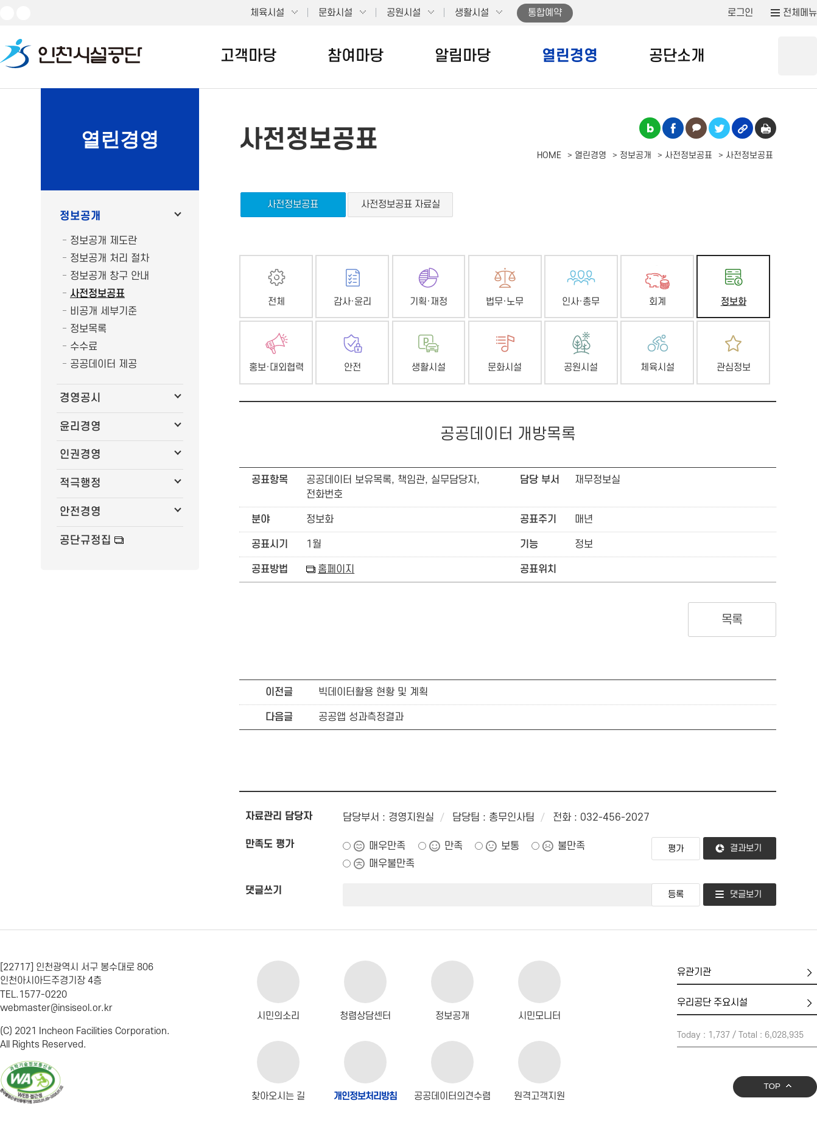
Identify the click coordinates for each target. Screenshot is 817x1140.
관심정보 (734, 368)
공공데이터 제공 (103, 364)
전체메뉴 (800, 12)
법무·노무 (505, 302)
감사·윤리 (352, 302)
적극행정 (80, 483)
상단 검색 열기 (797, 55)
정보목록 (88, 329)
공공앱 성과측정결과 (361, 717)
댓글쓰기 (263, 890)
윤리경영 (80, 427)
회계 (657, 302)
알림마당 (463, 55)
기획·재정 (428, 302)
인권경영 (80, 455)
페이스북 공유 (673, 128)
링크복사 (742, 128)
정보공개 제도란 (103, 240)
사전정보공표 (97, 293)
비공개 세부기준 (103, 311)
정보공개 (80, 216)
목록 (732, 620)
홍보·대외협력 (276, 368)
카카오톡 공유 (696, 128)
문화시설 (335, 12)
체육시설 (267, 12)
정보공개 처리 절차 (109, 258)
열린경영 (570, 55)
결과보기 (746, 848)
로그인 (740, 12)
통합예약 (545, 12)
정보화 (733, 302)
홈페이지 (336, 569)
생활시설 (472, 12)
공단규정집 (85, 540)
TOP (771, 1086)
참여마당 (356, 55)
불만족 (571, 846)
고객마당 (248, 55)
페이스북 (23, 13)
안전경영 (80, 512)
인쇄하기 (765, 128)
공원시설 (404, 12)
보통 (510, 846)
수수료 (83, 346)
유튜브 (7, 13)
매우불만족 (392, 863)
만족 (453, 846)
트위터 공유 (719, 128)
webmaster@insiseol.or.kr (56, 1008)
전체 (276, 302)
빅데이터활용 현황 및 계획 (373, 692)
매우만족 (387, 846)
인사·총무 (581, 302)
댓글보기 (746, 894)
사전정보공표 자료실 (400, 204)
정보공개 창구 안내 (109, 276)
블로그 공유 (650, 128)
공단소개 (677, 55)
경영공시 (80, 398)
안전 (352, 368)
